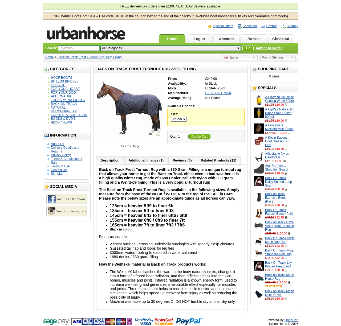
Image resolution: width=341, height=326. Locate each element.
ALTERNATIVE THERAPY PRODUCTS (68, 98)
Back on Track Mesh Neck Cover (279, 293)
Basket (253, 39)
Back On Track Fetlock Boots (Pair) (279, 212)
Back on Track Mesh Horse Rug (279, 276)
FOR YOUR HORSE (65, 89)
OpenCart (291, 320)
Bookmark (250, 26)
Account (226, 39)
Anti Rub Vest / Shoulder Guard (276, 167)
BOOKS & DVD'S (63, 119)
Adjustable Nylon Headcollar (277, 155)
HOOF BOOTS (61, 78)
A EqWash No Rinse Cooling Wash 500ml (279, 99)
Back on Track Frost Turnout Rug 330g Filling (90, 57)
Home (172, 39)
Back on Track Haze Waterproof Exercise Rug (279, 226)
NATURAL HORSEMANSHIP (64, 109)
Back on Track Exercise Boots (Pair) (275, 197)
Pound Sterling (272, 57)
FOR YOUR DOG (63, 92)
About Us (57, 144)
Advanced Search (269, 48)
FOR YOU (58, 85)
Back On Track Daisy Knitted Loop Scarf (278, 181)
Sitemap (292, 26)
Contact (271, 26)
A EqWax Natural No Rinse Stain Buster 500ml (279, 113)
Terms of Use (60, 166)
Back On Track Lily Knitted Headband (278, 264)
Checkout (280, 39)
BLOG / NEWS (61, 122)
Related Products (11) (219, 160)
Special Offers (223, 26)
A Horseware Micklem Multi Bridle (279, 127)
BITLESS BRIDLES (65, 81)
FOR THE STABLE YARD (69, 115)
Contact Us (59, 170)
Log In (199, 39)
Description (110, 160)
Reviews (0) (182, 160)
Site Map (57, 174)
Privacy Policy (61, 155)
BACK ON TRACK (64, 104)
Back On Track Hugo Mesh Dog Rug (280, 240)
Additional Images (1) (146, 160)
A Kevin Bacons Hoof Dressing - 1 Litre (277, 141)
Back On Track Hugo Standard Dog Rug (280, 252)
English (232, 57)
